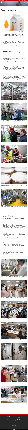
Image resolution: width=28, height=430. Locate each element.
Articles (19, 2)
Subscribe (24, 2)
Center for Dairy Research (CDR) (18, 40)
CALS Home (19, 0)
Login (11, 429)
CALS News (25, 0)
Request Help (14, 429)
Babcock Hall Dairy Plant (17, 39)
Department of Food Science (8, 40)
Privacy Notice (10, 425)
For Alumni (22, 0)
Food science (5, 412)
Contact (27, 2)
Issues (21, 2)
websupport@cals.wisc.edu (11, 426)
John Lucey (11, 233)
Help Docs (16, 429)
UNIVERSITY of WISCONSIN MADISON (3, 0)
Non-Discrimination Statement (14, 425)
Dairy (3, 412)
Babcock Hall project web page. (12, 408)
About (16, 2)
